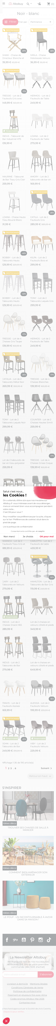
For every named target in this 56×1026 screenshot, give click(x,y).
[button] (6, 1020)
